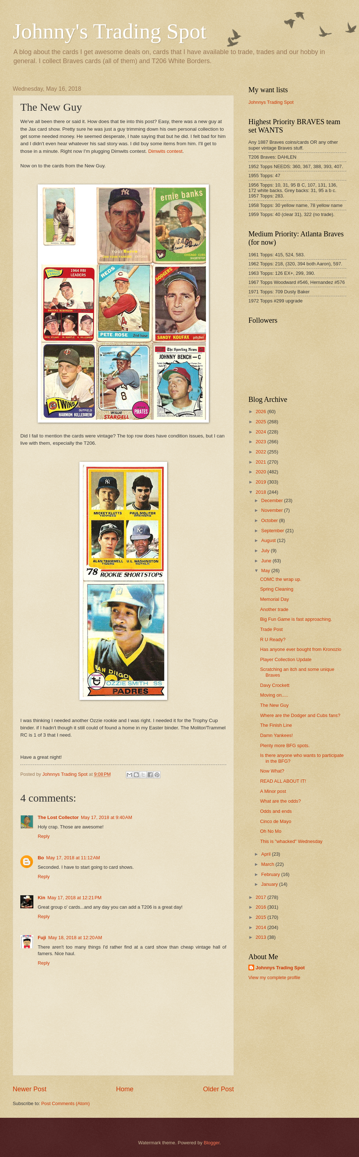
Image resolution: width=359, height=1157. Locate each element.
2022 (261, 452)
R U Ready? (272, 639)
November (272, 510)
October (270, 520)
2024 (261, 432)
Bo (41, 857)
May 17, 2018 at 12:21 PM (75, 897)
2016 (261, 907)
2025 (261, 421)
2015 (261, 917)
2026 (261, 411)
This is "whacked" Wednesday (291, 841)
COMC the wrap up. (280, 579)
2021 (261, 462)
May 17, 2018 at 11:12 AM (73, 857)
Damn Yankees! (276, 735)
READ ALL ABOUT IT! (283, 781)
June (267, 560)
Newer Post (29, 1089)
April (266, 854)
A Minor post (273, 791)
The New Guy (274, 705)
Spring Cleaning (276, 589)
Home (124, 1089)
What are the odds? (280, 801)
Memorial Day (274, 599)
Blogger (212, 1142)
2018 (261, 492)
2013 (261, 937)
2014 (261, 927)
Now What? (272, 771)
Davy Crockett (274, 685)
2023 (261, 441)
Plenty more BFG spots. (285, 745)
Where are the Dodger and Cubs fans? (300, 715)
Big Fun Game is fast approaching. (296, 619)
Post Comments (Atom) (65, 1103)
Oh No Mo (270, 831)
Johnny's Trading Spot (109, 31)
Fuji (42, 937)
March (268, 864)
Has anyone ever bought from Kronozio (300, 649)
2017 (261, 897)
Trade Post (271, 629)
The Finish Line (276, 725)
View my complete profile (274, 977)
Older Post (218, 1089)
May (266, 570)
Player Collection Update (285, 659)
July (266, 550)
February (271, 874)
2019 (261, 482)
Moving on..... (274, 695)
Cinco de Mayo (275, 821)
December (272, 500)
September (273, 530)
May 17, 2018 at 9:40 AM (106, 817)
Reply (44, 836)
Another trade (274, 609)
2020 (261, 471)
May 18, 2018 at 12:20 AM (75, 937)
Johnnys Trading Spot (271, 102)
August (269, 540)
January (270, 884)
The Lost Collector (58, 817)
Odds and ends (276, 811)
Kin (41, 897)
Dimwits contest (165, 151)
